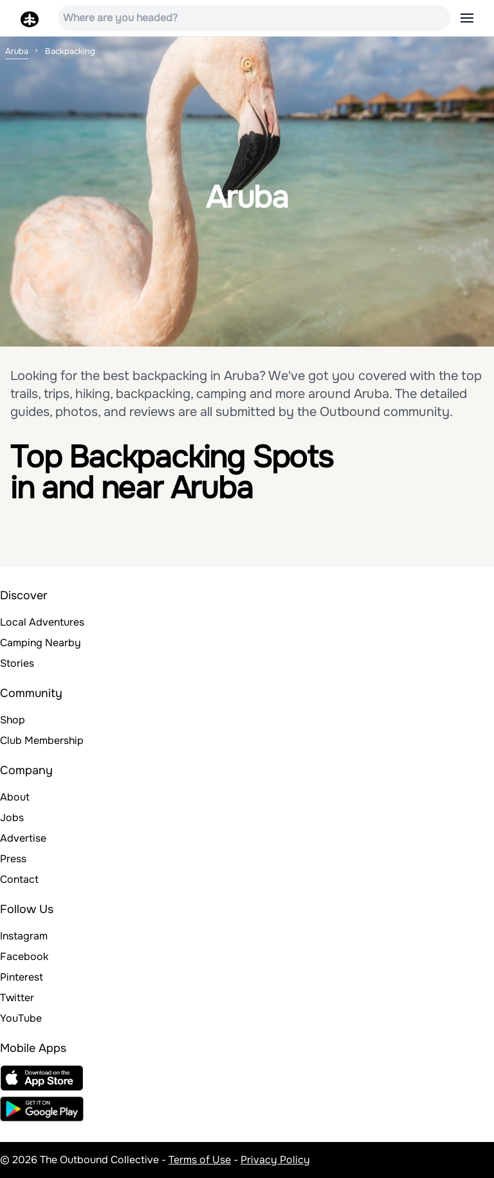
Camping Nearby (40, 642)
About (15, 797)
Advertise (23, 838)
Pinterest (21, 977)
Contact (19, 879)
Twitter (17, 997)
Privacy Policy (275, 1159)
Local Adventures (42, 622)
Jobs (12, 817)
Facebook (24, 956)
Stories (17, 663)
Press (13, 858)
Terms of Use (200, 1159)
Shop (12, 720)
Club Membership (42, 740)
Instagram (24, 936)
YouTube (21, 1018)
